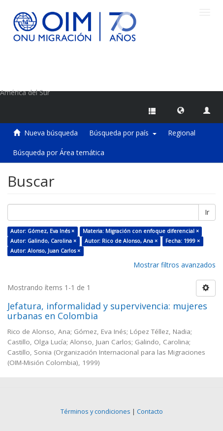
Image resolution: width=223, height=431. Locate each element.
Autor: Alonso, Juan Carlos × (45, 250)
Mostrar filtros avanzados (174, 264)
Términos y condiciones (95, 411)
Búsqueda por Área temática (58, 152)
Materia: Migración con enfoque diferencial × (141, 231)
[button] (181, 109)
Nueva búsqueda (51, 132)
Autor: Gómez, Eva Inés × (42, 231)
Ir (207, 212)
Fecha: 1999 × (182, 240)
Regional (181, 132)
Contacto (150, 411)
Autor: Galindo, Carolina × (43, 240)
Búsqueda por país (123, 132)
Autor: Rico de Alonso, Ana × (121, 240)
